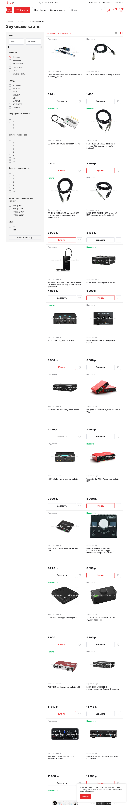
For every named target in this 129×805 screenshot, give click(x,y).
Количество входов (18, 135)
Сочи (13, 71)
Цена (11, 35)
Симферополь (17, 74)
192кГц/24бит (16, 212)
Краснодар (15, 68)
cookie (95, 787)
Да (12, 227)
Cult (37, 799)
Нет (12, 230)
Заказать (62, 87)
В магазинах (16, 64)
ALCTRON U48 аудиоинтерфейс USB (64, 586)
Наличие (13, 52)
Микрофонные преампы (20, 114)
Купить (62, 146)
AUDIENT (14, 101)
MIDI (11, 222)
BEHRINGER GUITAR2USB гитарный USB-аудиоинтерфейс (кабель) (101, 189)
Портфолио (40, 10)
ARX (12, 98)
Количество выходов (19, 168)
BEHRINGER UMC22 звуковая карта (63, 360)
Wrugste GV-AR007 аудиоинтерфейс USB (102, 417)
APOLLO (14, 92)
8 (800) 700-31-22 (76, 746)
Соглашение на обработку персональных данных (25, 793)
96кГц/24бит (16, 209)
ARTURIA (14, 95)
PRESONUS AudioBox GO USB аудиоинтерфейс (61, 643)
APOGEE (14, 89)
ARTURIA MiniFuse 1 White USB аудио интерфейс (64, 699)
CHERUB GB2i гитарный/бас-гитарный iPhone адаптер (65, 75)
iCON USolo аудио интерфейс (61, 304)
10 (12, 158)
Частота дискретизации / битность (21, 199)
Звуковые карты (54, 71)
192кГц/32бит (16, 215)
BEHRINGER (15, 104)
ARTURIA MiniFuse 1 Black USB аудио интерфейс (102, 643)
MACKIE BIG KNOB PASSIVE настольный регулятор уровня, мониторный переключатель (100, 474)
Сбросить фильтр (25, 237)
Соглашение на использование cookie (20, 795)
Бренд (12, 81)
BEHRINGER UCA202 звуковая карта (64, 130)
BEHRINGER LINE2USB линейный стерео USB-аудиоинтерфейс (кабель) (100, 132)
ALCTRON (15, 85)
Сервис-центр (57, 10)
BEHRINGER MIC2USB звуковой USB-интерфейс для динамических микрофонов (64, 190)
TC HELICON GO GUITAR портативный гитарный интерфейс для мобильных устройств (64, 248)
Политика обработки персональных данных (23, 792)
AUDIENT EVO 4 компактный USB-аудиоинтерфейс (101, 531)
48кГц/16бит (16, 206)
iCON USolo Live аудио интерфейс (63, 416)
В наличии (15, 60)
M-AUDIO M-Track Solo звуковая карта (100, 305)
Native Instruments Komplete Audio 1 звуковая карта (102, 699)
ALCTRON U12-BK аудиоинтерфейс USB (63, 473)
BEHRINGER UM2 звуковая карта (100, 246)
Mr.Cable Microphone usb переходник (103, 74)
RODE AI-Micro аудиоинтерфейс (62, 530)
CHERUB (14, 107)
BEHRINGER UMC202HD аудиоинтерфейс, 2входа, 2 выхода (102, 587)
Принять (85, 796)
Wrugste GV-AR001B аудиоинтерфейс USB (103, 361)
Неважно (15, 57)
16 (12, 161)
